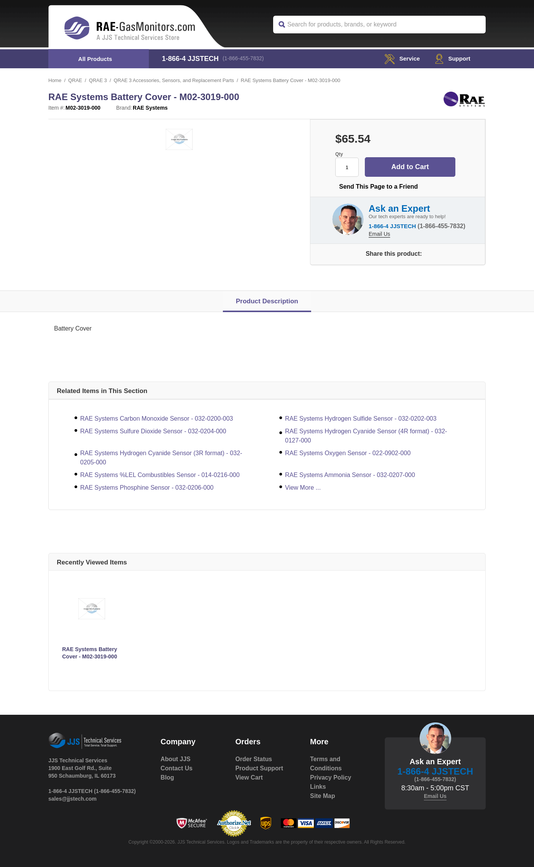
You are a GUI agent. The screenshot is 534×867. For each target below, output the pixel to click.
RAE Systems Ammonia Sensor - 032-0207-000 (350, 475)
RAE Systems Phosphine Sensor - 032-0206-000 (147, 487)
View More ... (303, 487)
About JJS (176, 759)
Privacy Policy (331, 777)
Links (318, 786)
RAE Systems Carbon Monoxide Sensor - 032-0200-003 (156, 418)
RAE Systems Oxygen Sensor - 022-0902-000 (347, 453)
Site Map (322, 796)
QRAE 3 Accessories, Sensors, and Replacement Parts (175, 80)
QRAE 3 (98, 80)
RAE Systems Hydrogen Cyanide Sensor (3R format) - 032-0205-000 (161, 458)
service (400, 58)
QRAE (75, 80)
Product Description (267, 301)
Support (452, 58)
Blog (168, 777)
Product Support (259, 768)
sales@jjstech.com (72, 799)
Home (55, 80)
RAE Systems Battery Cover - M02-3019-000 (89, 653)
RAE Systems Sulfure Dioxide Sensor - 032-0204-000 (153, 431)
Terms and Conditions (326, 764)
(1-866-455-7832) (244, 59)
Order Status (253, 759)
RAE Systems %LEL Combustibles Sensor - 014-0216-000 (160, 475)
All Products (95, 59)
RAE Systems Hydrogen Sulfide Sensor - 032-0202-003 (361, 418)
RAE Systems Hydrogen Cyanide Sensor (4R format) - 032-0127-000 (366, 436)
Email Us (379, 233)
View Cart (249, 777)
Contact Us (177, 768)
